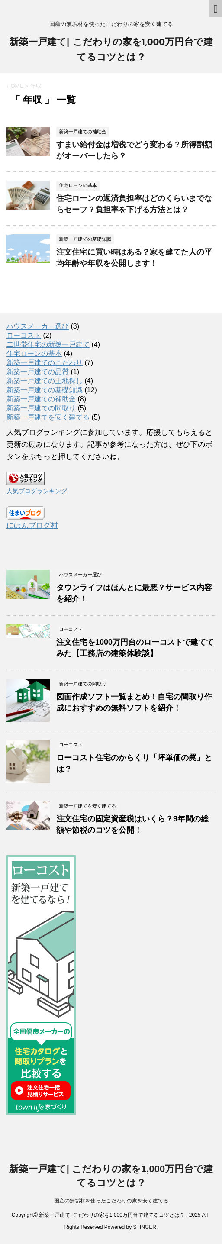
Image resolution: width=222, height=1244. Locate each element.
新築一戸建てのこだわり (44, 362)
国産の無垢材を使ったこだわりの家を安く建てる (111, 1201)
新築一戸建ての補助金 (41, 399)
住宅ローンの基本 (34, 353)
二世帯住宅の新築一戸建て (48, 344)
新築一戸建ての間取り (41, 408)
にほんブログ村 (32, 525)
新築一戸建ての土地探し (44, 381)
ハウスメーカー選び (37, 326)
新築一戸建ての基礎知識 (44, 390)
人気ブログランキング (36, 491)
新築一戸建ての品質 (37, 371)
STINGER (144, 1227)
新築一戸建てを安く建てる (48, 417)
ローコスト (23, 335)
